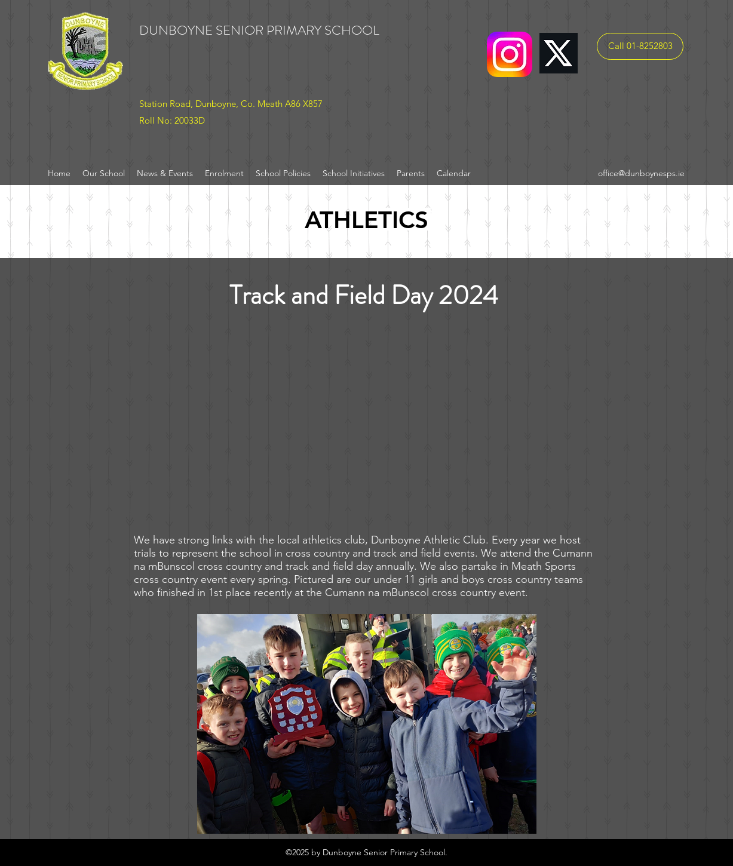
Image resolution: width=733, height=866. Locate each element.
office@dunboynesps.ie (641, 173)
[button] (366, 724)
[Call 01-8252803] (640, 46)
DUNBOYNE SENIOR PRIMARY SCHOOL (259, 30)
